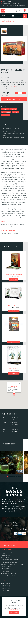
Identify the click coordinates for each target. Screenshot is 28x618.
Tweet (13, 109)
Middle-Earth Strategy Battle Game (12, 564)
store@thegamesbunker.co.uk (11, 3)
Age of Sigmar (13, 20)
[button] (7, 476)
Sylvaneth (15, 21)
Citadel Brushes (6, 587)
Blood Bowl (5, 557)
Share (4, 109)
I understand (14, 612)
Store (6, 20)
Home (2, 20)
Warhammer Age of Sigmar (10, 559)
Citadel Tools (6, 588)
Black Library (6, 583)
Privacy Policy (14, 609)
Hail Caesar (5, 570)
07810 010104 (7, 1)
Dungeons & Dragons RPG (9, 573)
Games (7, 525)
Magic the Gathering (8, 566)
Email (15, 112)
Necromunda (6, 555)
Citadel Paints (6, 585)
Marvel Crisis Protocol (8, 575)
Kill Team (5, 553)
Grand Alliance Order (6, 21)
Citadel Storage (6, 590)
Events (18, 524)
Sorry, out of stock (13, 342)
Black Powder (6, 571)
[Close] (19, 385)
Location (15, 525)
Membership (8, 524)
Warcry (4, 561)
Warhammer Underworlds (9, 562)
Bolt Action (5, 568)
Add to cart (13, 279)
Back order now (14, 99)
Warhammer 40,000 (8, 552)
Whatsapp (6, 112)
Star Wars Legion (7, 577)
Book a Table (12, 522)
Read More (13, 86)
